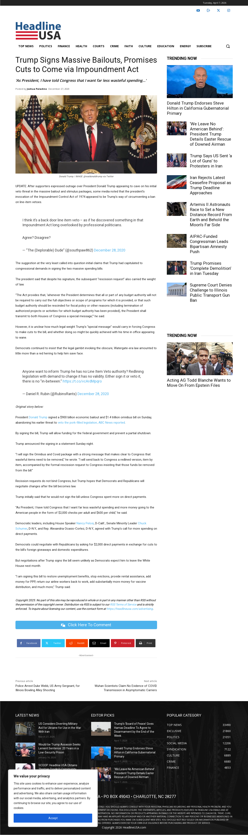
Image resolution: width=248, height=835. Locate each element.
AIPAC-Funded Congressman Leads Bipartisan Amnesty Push (209, 244)
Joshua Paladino (37, 88)
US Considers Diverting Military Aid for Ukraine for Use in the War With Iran (59, 727)
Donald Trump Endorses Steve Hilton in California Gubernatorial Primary (198, 108)
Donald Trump (38, 417)
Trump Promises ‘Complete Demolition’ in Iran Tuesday (210, 268)
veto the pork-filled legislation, (78, 422)
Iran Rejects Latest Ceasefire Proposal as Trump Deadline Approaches (210, 185)
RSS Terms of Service (123, 604)
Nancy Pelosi (85, 523)
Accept (53, 818)
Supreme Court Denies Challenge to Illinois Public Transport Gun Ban (211, 293)
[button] (228, 46)
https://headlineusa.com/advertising (130, 608)
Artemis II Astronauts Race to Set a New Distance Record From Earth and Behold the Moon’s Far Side (211, 214)
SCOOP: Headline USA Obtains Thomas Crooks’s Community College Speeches (57, 769)
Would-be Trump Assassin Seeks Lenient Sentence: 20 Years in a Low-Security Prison (59, 748)
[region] (53, 798)
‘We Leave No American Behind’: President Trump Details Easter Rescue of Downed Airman (210, 134)
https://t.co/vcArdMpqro (82, 381)
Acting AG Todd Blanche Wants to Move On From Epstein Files (199, 383)
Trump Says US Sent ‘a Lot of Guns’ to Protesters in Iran (211, 160)
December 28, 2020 (109, 250)
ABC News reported (111, 422)
